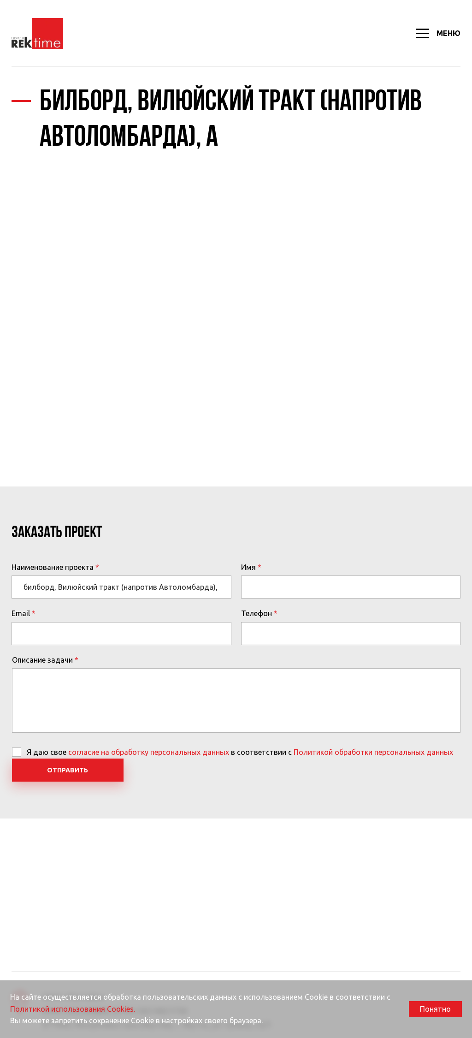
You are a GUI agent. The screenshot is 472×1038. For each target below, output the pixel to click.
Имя (248, 567)
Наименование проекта (53, 567)
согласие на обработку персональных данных (148, 752)
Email (21, 613)
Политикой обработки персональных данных (373, 752)
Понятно (435, 1009)
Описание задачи (42, 660)
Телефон (256, 613)
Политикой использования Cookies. (72, 1009)
